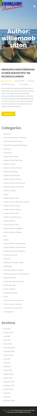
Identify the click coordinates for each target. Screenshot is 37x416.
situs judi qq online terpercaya (13, 281)
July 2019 (6, 393)
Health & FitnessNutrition (12, 217)
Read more (8, 114)
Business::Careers (9, 164)
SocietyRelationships (10, 293)
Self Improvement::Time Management (16, 274)
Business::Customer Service (12, 168)
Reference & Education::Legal (13, 262)
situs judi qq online (9, 277)
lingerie (5, 240)
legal (5, 236)
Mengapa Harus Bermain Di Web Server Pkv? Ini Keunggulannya (18, 73)
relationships (7, 266)
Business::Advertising (10, 156)
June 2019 (6, 397)
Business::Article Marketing (12, 160)
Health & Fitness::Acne (11, 198)
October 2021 (8, 332)
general (5, 194)
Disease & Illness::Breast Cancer (14, 183)
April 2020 (7, 366)
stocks (5, 296)
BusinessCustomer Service (12, 179)
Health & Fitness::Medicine (12, 209)
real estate (7, 259)
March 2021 (7, 344)
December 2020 (9, 347)
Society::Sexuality (9, 289)
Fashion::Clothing (9, 190)
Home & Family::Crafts (11, 224)
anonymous (7, 134)
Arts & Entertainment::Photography (15, 145)
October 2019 (8, 389)
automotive (7, 149)
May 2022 (6, 329)
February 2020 (8, 374)
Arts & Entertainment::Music (13, 141)
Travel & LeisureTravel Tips (12, 308)
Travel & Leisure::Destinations (13, 300)
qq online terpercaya (10, 255)
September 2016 (9, 400)
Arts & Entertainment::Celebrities (14, 137)
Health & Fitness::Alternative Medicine (16, 202)
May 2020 (6, 363)
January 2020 (8, 378)
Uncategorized (8, 312)
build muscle (7, 153)
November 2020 (9, 351)
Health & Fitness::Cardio (11, 206)
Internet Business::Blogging (12, 228)
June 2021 (6, 336)
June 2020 (6, 359)
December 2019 (9, 382)
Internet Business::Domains (12, 232)
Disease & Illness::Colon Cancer (14, 187)
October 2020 (8, 355)
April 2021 (7, 340)
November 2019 (9, 385)
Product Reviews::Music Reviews (14, 247)
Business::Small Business (11, 175)
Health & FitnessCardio (11, 213)
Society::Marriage (9, 285)
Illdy (9, 410)
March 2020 (7, 370)
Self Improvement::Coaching (13, 270)
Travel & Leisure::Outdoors (12, 304)
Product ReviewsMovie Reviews (14, 251)
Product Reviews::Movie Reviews (14, 243)
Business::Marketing (10, 171)
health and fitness (9, 221)
